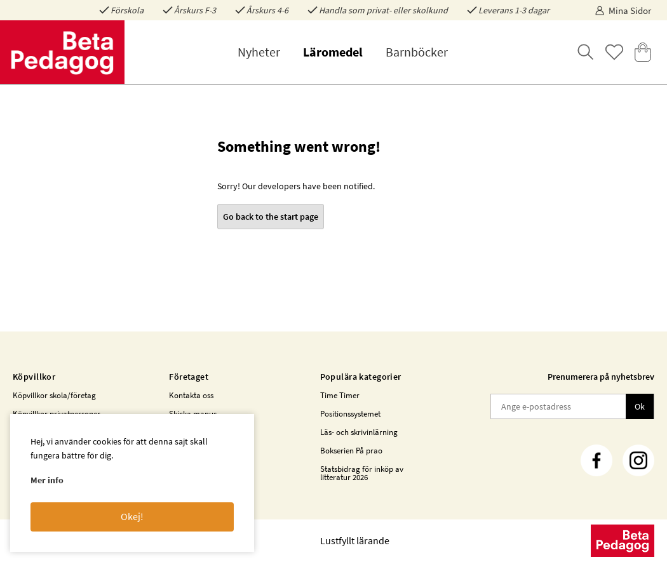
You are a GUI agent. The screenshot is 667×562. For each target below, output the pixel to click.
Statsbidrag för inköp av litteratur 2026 (361, 473)
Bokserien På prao (351, 450)
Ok (640, 406)
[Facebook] (596, 460)
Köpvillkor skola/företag (54, 395)
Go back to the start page (270, 216)
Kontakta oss (191, 395)
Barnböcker (417, 52)
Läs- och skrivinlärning (359, 432)
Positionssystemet (350, 413)
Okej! (132, 516)
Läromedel (333, 52)
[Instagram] (638, 460)
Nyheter (259, 52)
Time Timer (340, 395)
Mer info (47, 480)
